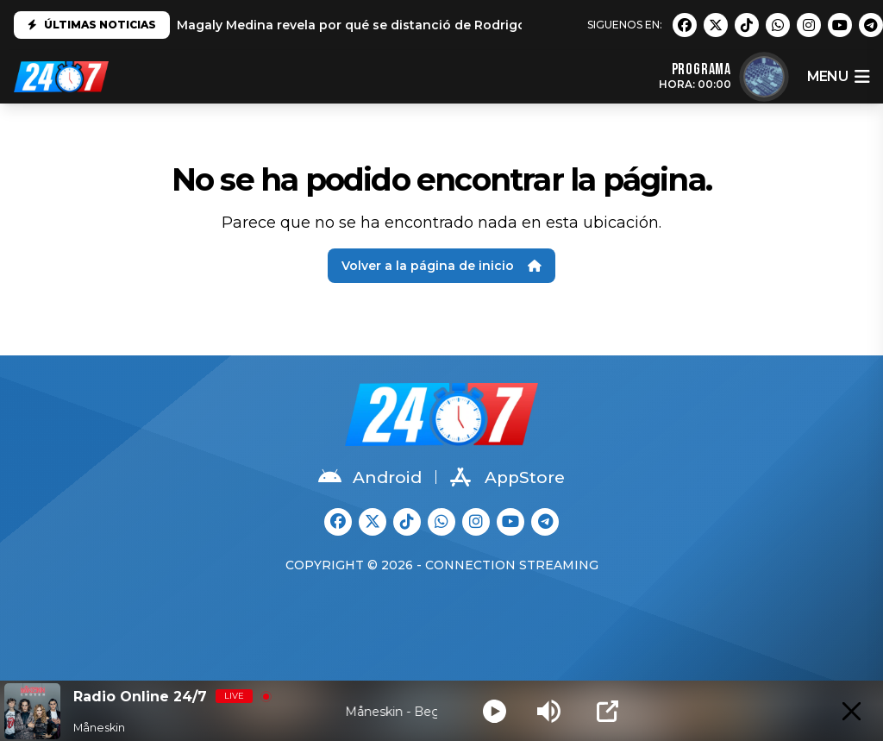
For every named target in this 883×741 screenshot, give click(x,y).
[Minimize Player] (851, 711)
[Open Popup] (607, 711)
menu (838, 77)
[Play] (494, 711)
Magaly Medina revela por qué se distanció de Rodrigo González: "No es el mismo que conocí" (478, 25)
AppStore (507, 477)
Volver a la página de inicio (441, 265)
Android (370, 477)
